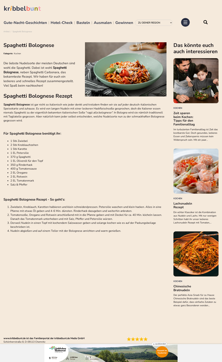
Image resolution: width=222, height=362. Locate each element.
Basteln (83, 23)
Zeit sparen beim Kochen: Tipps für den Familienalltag (184, 118)
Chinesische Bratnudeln (182, 288)
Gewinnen (124, 23)
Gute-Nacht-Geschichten (25, 23)
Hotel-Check (62, 23)
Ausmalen (103, 23)
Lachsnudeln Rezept (182, 205)
